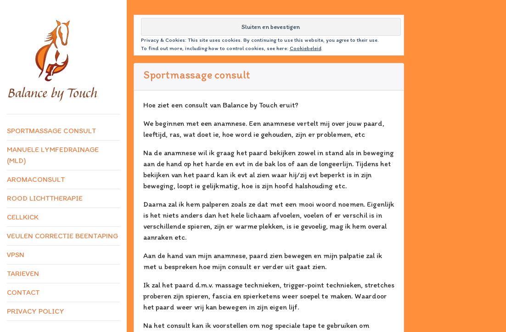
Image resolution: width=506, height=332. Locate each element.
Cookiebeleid (305, 48)
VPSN (15, 254)
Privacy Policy (35, 311)
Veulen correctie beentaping (62, 235)
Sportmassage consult (51, 130)
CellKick (23, 217)
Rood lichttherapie (45, 198)
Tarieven (23, 273)
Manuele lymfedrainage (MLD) (53, 155)
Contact (23, 292)
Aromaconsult (36, 179)
